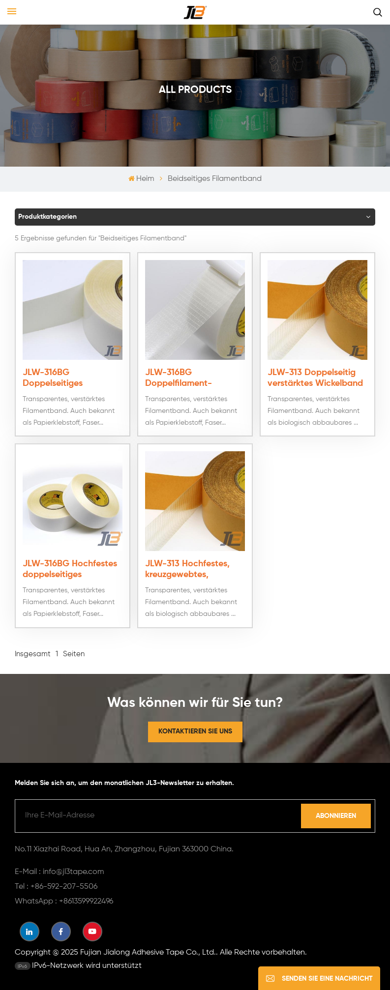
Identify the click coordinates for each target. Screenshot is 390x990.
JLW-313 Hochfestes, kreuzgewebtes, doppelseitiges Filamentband (187, 568)
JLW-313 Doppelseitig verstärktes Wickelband (315, 377)
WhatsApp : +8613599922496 (64, 900)
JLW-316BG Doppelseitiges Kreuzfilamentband (61, 377)
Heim (141, 179)
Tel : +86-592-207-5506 (56, 886)
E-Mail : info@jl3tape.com (59, 871)
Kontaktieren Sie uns (195, 730)
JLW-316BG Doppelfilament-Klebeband (178, 377)
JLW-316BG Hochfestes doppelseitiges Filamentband (70, 568)
